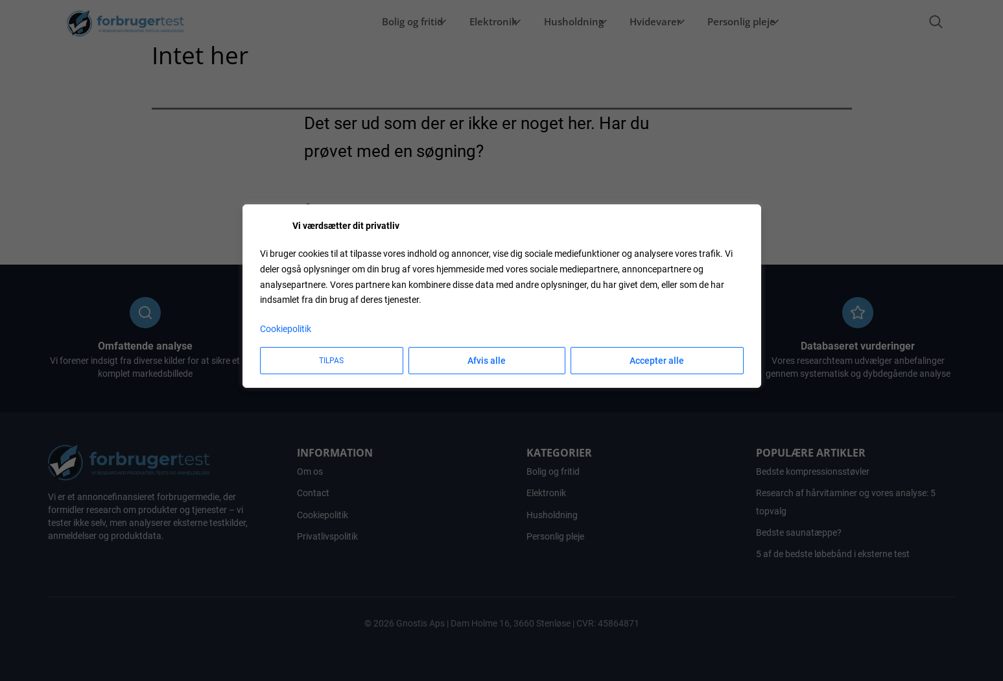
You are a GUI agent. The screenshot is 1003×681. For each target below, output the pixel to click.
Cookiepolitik (285, 329)
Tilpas (331, 360)
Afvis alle (486, 360)
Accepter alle (657, 360)
